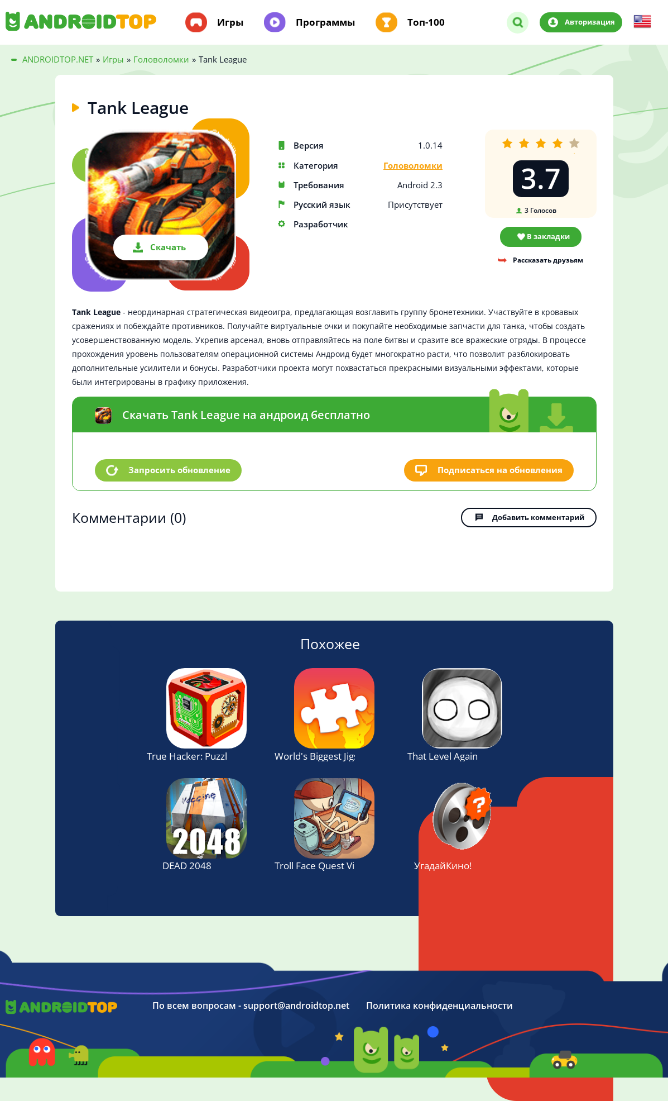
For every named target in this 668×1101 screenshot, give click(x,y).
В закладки (548, 236)
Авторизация (590, 22)
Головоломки (413, 165)
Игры (230, 22)
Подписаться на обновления (500, 469)
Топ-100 (426, 22)
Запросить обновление (179, 469)
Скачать (168, 246)
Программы (325, 22)
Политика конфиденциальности (439, 1006)
